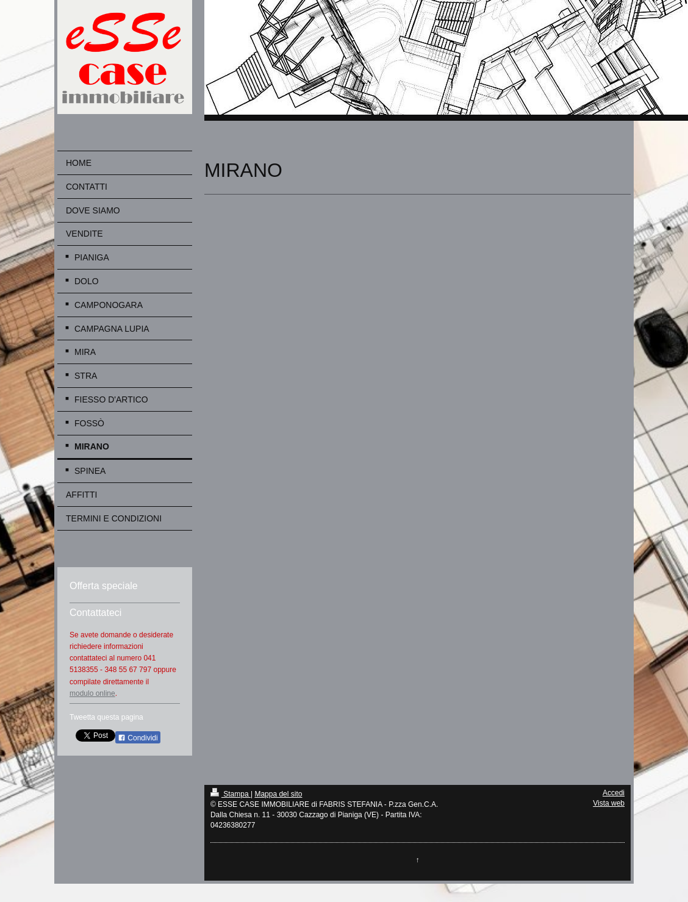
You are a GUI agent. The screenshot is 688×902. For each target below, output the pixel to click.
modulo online (92, 693)
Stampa (230, 794)
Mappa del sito (278, 794)
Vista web (609, 803)
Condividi (138, 738)
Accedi (614, 793)
